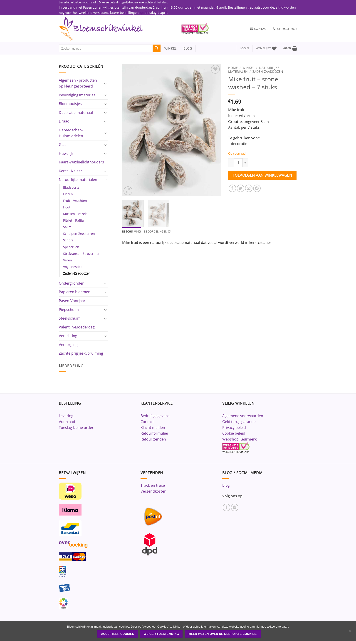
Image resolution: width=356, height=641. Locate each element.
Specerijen (71, 247)
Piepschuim (69, 309)
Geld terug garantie (239, 421)
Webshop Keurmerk (239, 439)
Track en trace (153, 485)
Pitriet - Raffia (73, 220)
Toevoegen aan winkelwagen (262, 175)
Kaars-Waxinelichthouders (81, 162)
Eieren (68, 194)
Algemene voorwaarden (242, 415)
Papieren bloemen (74, 291)
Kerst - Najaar (70, 170)
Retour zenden (153, 439)
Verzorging (68, 344)
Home (233, 67)
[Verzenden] (157, 48)
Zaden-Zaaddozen (77, 273)
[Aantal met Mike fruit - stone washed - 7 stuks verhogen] (245, 162)
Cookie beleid (233, 433)
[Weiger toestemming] (350, 632)
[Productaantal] (238, 162)
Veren (67, 260)
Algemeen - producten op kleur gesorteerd (78, 83)
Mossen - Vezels (75, 214)
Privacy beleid (234, 427)
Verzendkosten (153, 491)
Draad (64, 121)
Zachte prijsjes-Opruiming (81, 353)
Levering (66, 415)
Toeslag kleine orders (77, 427)
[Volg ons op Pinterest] (234, 507)
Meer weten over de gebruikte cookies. (222, 634)
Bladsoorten (72, 187)
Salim (67, 227)
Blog (226, 485)
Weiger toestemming (161, 634)
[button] (244, 48)
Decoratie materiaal (76, 112)
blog (187, 48)
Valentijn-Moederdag (77, 327)
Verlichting (68, 335)
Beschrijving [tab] (132, 232)
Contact (147, 421)
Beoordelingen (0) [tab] (160, 232)
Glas (62, 144)
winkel (169, 48)
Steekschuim (70, 318)
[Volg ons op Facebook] (226, 507)
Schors (68, 240)
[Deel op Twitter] (240, 188)
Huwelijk (66, 153)
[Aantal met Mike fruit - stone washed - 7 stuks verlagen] (231, 162)
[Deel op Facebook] (232, 188)
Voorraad (67, 421)
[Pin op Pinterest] (257, 188)
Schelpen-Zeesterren (79, 233)
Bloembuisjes (70, 103)
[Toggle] (105, 83)
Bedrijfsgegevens (155, 415)
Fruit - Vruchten (75, 200)
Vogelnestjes (72, 267)
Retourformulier (154, 433)
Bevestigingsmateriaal (77, 95)
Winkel (248, 67)
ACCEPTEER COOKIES (117, 634)
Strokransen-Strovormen (81, 253)
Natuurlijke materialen (78, 179)
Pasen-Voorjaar (72, 300)
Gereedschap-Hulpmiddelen (71, 133)
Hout (66, 207)
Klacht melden (153, 427)
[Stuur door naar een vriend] (248, 188)
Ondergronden (71, 283)
